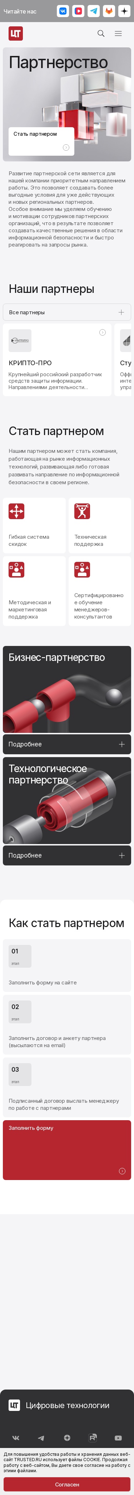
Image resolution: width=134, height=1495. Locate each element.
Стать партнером (41, 141)
